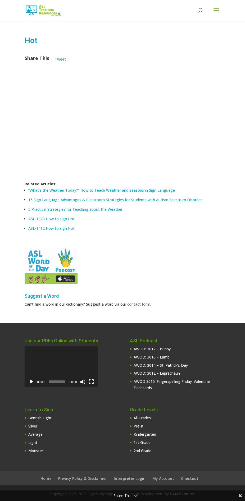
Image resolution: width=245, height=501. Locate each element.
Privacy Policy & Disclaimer (82, 478)
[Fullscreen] (91, 381)
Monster (35, 450)
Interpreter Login (130, 478)
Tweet (60, 59)
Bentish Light (40, 417)
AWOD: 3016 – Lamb (152, 357)
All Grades (142, 417)
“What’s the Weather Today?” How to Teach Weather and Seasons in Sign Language (101, 190)
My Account (163, 478)
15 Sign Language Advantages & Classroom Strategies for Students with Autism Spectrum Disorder (115, 199)
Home (45, 478)
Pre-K (138, 426)
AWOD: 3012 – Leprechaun (157, 373)
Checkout (189, 478)
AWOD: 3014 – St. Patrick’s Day (161, 365)
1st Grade (142, 442)
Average (35, 434)
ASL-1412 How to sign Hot (51, 228)
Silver (32, 426)
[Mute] (82, 381)
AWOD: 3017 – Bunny (152, 348)
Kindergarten (145, 434)
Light (32, 442)
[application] (61, 366)
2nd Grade (142, 450)
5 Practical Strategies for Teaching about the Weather (75, 209)
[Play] (31, 381)
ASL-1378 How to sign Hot (51, 218)
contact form (138, 304)
